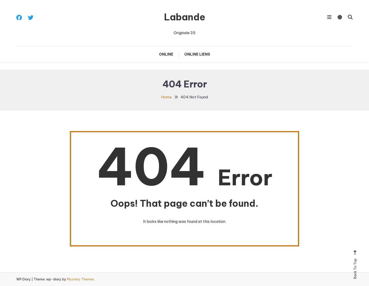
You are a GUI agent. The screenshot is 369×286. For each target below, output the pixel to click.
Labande (184, 17)
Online (166, 54)
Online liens (197, 54)
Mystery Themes (80, 279)
